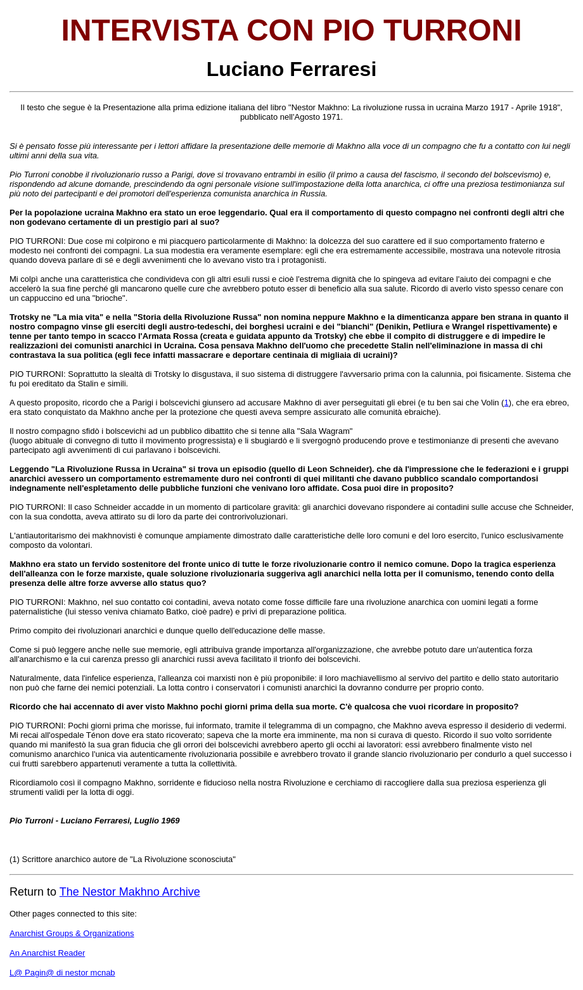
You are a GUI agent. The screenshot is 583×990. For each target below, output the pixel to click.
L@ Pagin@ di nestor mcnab (62, 972)
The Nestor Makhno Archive (130, 891)
